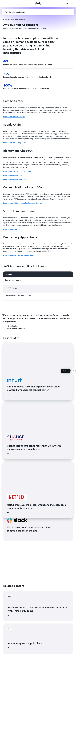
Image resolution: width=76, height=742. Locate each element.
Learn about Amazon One (12, 175)
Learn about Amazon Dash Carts (14, 179)
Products (6, 19)
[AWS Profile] (72, 4)
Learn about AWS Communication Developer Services (22, 203)
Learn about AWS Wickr (11, 229)
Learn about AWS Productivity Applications (18, 255)
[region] (38, 286)
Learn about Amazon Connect (14, 117)
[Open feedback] (74, 371)
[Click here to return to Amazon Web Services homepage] (38, 3)
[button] (16, 12)
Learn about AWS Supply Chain (14, 143)
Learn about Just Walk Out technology (17, 171)
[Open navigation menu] (3, 3)
